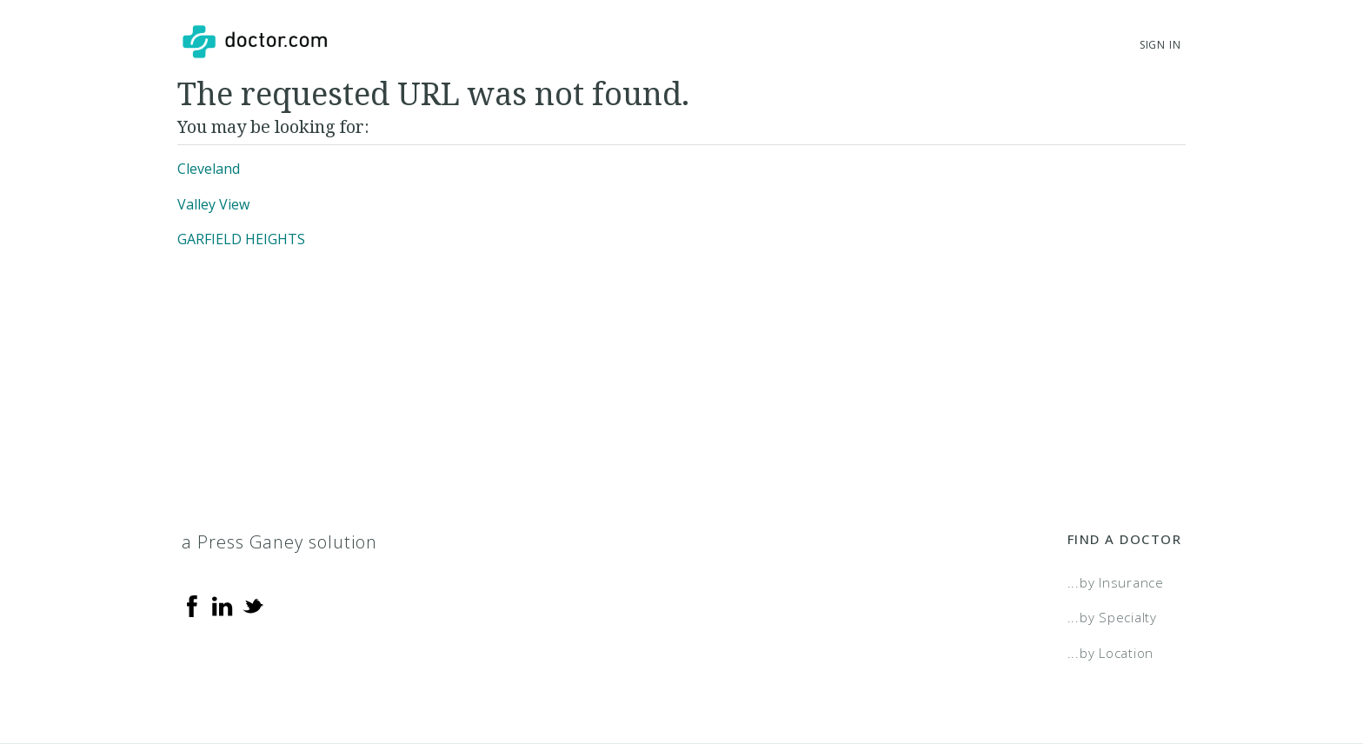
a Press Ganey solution (279, 542)
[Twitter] (253, 605)
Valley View (213, 204)
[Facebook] (192, 605)
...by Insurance (1115, 582)
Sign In (1160, 44)
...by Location (1110, 652)
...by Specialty (1112, 617)
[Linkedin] (222, 605)
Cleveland (208, 168)
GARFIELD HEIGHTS (241, 239)
